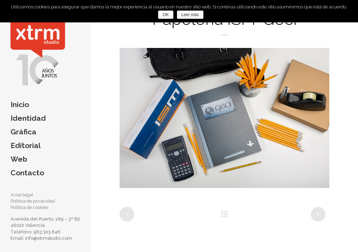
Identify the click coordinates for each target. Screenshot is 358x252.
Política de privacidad (32, 201)
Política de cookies (29, 207)
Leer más (190, 14)
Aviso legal (21, 194)
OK (166, 14)
